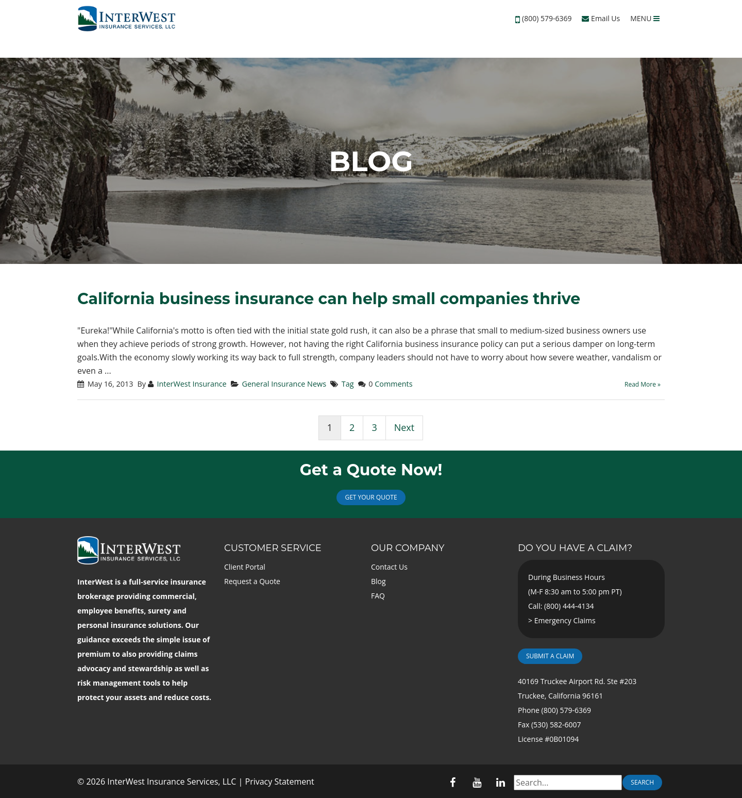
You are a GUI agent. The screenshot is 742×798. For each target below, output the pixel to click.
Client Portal (244, 567)
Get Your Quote (371, 497)
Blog (378, 581)
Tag (348, 384)
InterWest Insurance (191, 384)
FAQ (378, 596)
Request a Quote (252, 581)
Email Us (601, 18)
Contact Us (389, 567)
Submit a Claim (550, 656)
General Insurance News (284, 384)
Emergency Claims (565, 620)
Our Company (407, 548)
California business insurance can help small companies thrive (328, 298)
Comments (393, 384)
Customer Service (273, 548)
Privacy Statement (279, 781)
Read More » (643, 384)
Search (642, 782)
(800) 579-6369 (546, 18)
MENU (645, 18)
